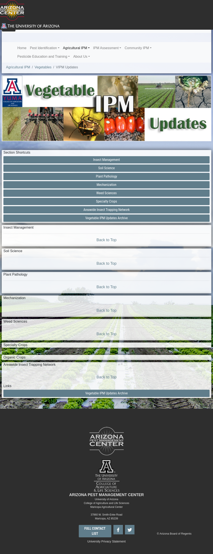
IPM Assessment (106, 48)
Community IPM (137, 48)
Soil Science (106, 168)
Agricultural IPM (75, 48)
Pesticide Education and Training (42, 56)
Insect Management (106, 160)
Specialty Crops (106, 201)
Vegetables (42, 67)
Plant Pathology (106, 176)
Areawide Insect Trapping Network (106, 210)
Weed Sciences (106, 193)
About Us (80, 56)
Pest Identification (43, 48)
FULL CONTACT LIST (95, 531)
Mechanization (106, 185)
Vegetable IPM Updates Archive (106, 218)
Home (22, 48)
